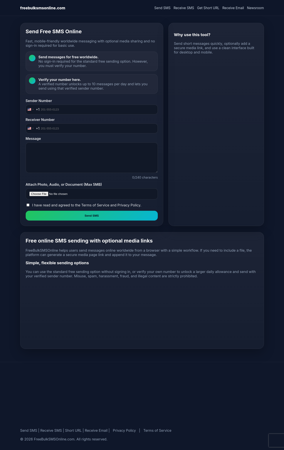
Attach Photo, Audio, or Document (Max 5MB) (64, 184)
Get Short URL (208, 8)
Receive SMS (183, 8)
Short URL (73, 430)
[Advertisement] (216, 92)
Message (33, 138)
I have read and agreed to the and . (86, 205)
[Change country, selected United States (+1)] (33, 109)
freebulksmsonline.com (42, 8)
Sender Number (39, 101)
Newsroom (255, 8)
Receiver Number (40, 119)
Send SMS (162, 8)
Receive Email (233, 8)
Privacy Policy (129, 205)
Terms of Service (95, 205)
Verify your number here (59, 79)
